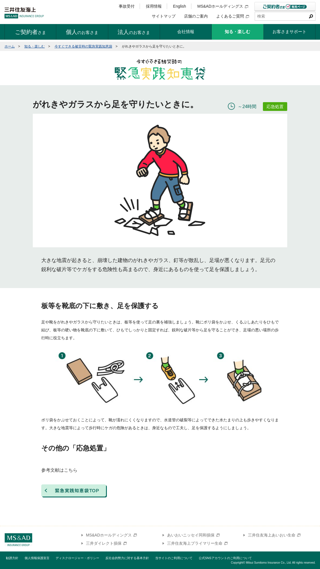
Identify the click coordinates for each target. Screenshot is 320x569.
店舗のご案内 (196, 16)
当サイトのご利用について (174, 558)
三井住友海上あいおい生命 (274, 535)
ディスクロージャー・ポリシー (77, 558)
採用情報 (154, 6)
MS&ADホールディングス (222, 6)
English (179, 6)
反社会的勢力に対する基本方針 (127, 558)
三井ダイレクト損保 (106, 543)
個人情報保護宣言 (37, 558)
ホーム (10, 46)
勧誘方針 (12, 558)
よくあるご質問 (232, 16)
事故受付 (127, 6)
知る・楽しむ (34, 46)
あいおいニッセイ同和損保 (193, 535)
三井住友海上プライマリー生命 (197, 543)
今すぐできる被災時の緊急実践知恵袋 (83, 46)
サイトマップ (164, 16)
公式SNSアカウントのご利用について (225, 558)
